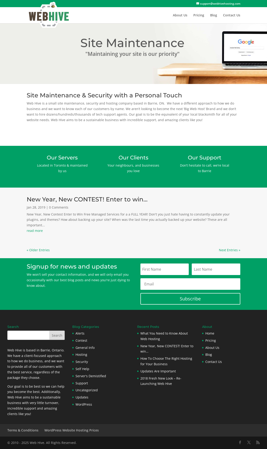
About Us (180, 15)
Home (209, 333)
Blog (213, 15)
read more (35, 230)
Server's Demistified (90, 376)
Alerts (79, 333)
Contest (81, 340)
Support (81, 383)
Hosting (81, 354)
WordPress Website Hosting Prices (71, 430)
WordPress (83, 404)
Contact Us (231, 15)
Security (81, 361)
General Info (85, 347)
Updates (81, 397)
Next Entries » (229, 250)
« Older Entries (38, 250)
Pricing (198, 15)
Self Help (82, 369)
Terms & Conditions (22, 430)
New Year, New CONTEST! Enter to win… (87, 199)
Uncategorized (86, 390)
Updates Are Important (158, 371)
